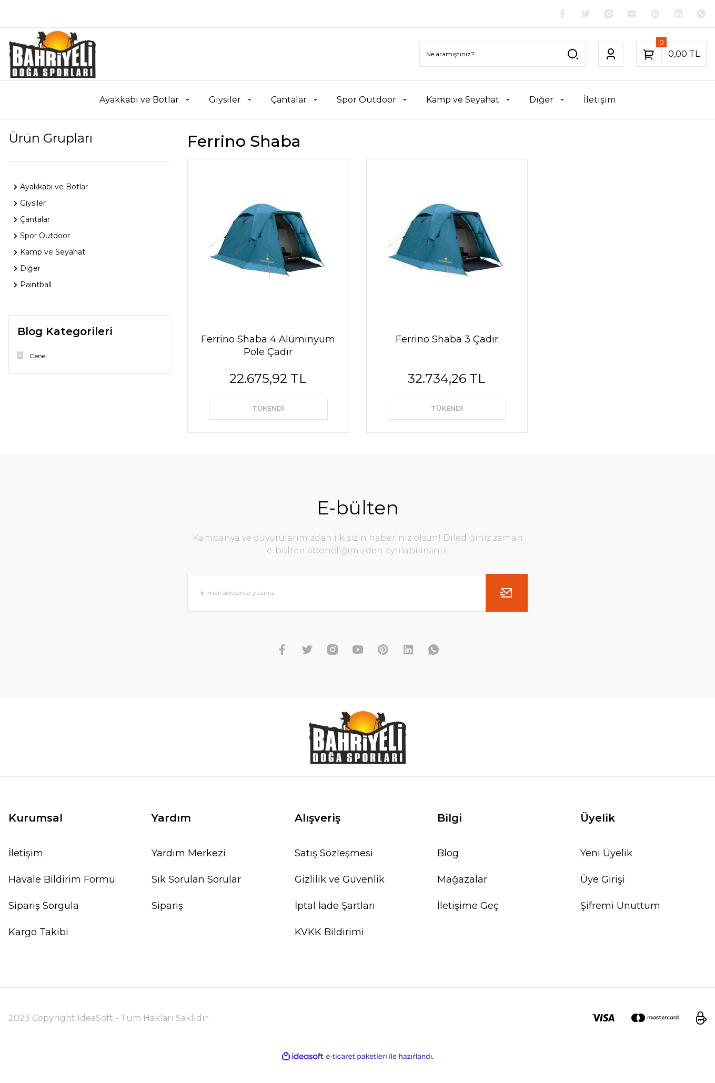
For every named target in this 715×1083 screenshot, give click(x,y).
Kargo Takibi (38, 951)
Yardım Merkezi (189, 872)
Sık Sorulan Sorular (196, 898)
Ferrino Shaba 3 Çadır (447, 341)
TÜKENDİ (268, 415)
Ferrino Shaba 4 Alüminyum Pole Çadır (268, 348)
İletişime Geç (468, 924)
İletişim (25, 872)
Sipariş (167, 924)
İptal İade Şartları (335, 924)
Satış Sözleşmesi (334, 872)
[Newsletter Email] (357, 612)
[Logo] (52, 56)
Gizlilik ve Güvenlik (340, 898)
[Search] (502, 56)
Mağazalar (462, 898)
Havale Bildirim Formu (61, 898)
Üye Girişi (602, 898)
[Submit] (507, 612)
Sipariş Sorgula (43, 924)
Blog (448, 872)
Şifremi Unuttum (620, 924)
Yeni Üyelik (606, 872)
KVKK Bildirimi (329, 951)
